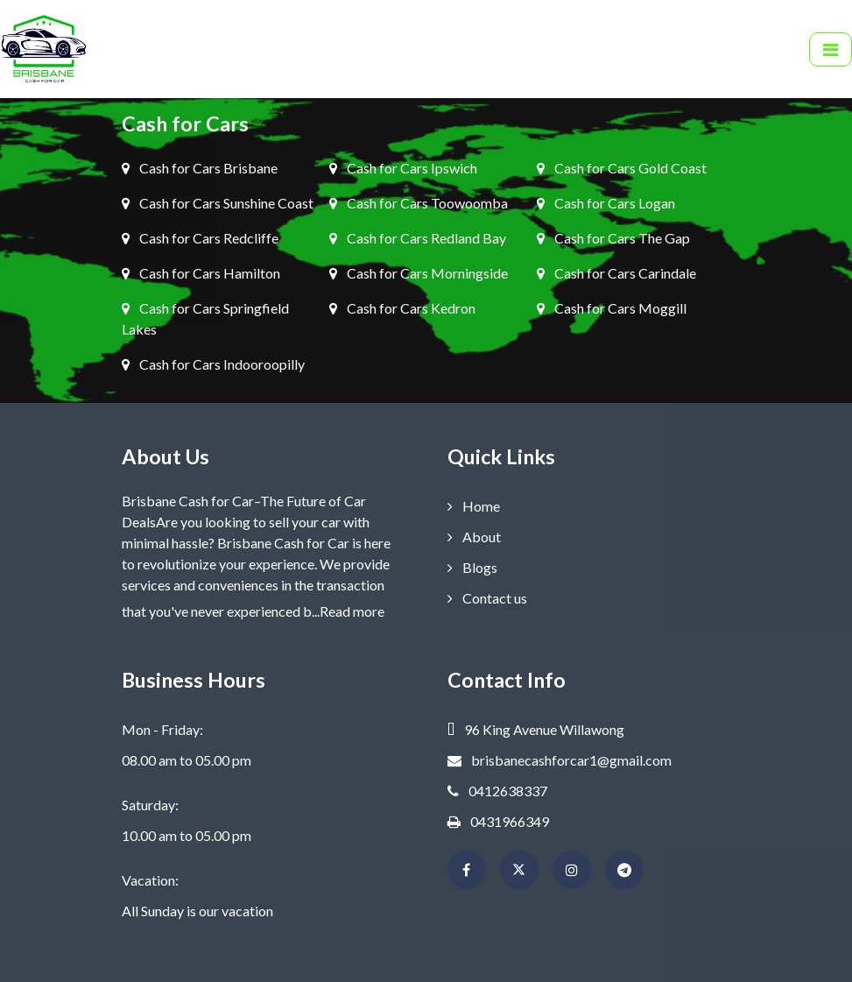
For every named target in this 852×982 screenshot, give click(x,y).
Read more (352, 611)
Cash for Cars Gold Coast (622, 167)
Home (473, 506)
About (474, 536)
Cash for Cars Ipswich (403, 167)
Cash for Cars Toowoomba (418, 202)
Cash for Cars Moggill (612, 308)
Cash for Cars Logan (606, 202)
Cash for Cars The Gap (613, 238)
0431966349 (498, 821)
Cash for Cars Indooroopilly (213, 364)
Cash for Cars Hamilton (201, 273)
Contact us (487, 598)
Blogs (472, 567)
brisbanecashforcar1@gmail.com (559, 760)
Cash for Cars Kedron (402, 308)
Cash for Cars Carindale (616, 273)
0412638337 (497, 790)
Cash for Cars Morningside (418, 273)
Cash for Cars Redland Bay (417, 238)
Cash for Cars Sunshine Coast (217, 202)
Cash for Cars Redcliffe (200, 238)
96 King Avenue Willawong (535, 729)
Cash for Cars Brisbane (200, 167)
